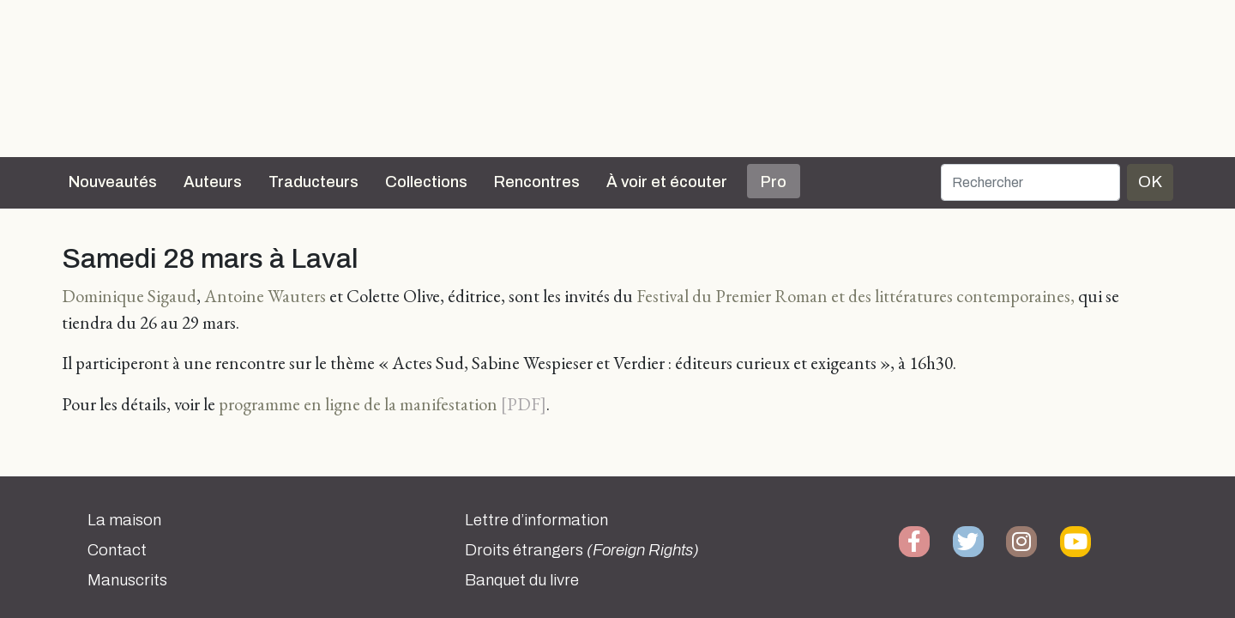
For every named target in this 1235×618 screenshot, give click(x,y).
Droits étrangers (582, 550)
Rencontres (537, 182)
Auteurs (213, 182)
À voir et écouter (666, 182)
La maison (124, 520)
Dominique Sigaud (129, 295)
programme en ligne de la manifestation (358, 403)
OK (1150, 182)
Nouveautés (113, 182)
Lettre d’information (536, 520)
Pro (773, 182)
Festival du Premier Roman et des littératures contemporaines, (855, 295)
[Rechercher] (1030, 182)
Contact (117, 550)
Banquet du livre (522, 580)
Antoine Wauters (265, 295)
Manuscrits (127, 580)
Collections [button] (426, 182)
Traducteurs (313, 182)
